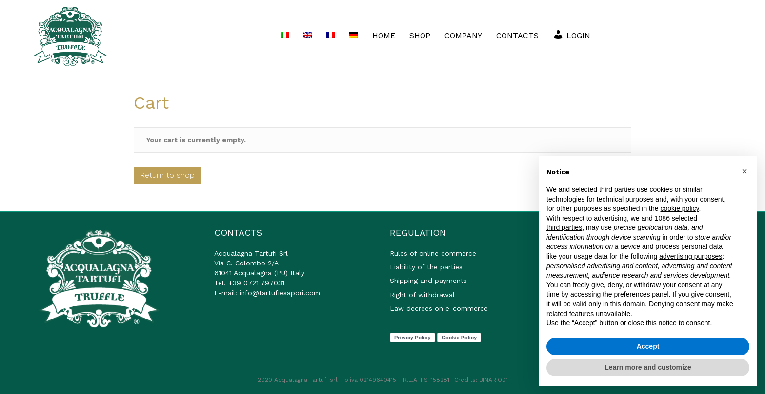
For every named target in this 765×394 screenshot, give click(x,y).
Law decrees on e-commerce (439, 308)
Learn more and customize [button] (647, 367)
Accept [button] (648, 346)
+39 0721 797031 (256, 283)
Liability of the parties (426, 267)
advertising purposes (690, 256)
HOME (383, 35)
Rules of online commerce (433, 253)
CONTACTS (517, 35)
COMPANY (463, 35)
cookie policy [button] (679, 208)
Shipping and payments (428, 280)
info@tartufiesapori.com (280, 293)
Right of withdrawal (422, 295)
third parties (564, 227)
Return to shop (167, 175)
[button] (744, 171)
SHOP (419, 35)
